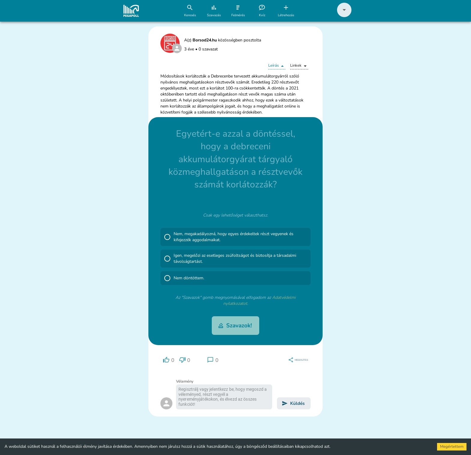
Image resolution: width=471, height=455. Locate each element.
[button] (344, 16)
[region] (168, 360)
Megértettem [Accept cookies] (451, 446)
